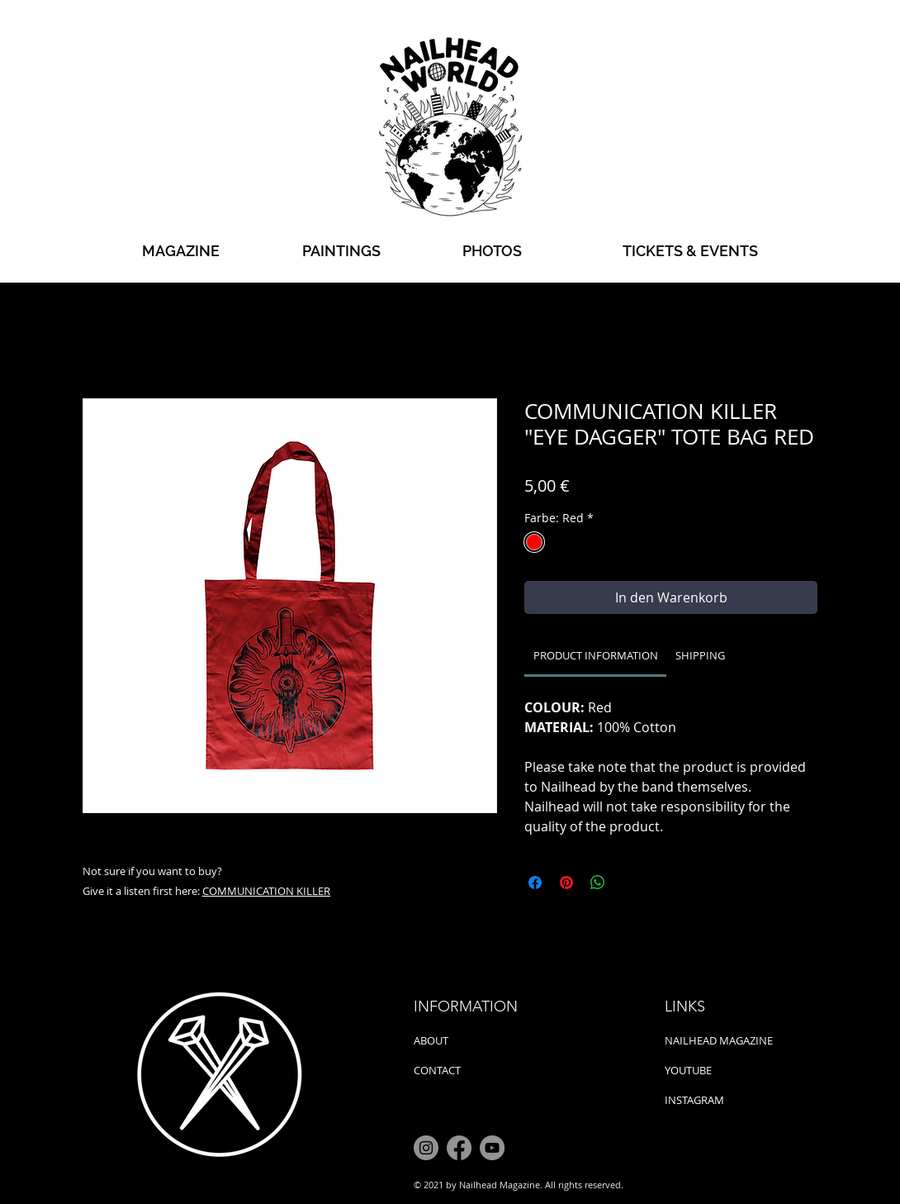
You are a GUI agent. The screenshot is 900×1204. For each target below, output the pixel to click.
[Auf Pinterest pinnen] (566, 882)
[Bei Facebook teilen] (535, 882)
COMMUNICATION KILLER (266, 890)
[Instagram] (426, 1147)
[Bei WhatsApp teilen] (598, 882)
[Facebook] (459, 1147)
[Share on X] (629, 882)
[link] (595, 655)
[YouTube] (492, 1147)
